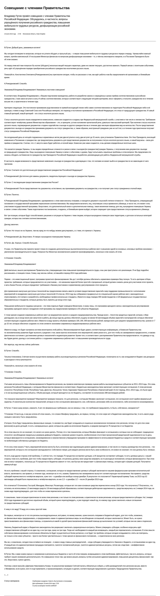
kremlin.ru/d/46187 (51, 586)
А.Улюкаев (8, 258)
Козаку (48, 566)
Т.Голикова (8, 372)
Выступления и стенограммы (63, 581)
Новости (50, 581)
